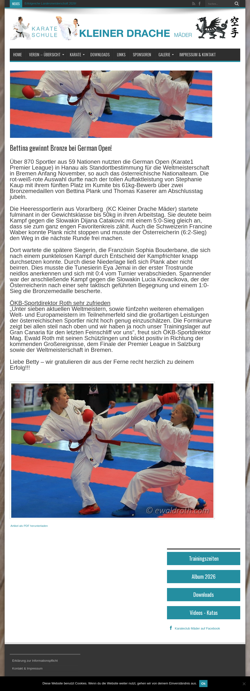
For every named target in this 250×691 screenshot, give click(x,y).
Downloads (100, 55)
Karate (77, 55)
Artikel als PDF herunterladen (29, 525)
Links (121, 55)
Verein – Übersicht (46, 55)
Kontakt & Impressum (27, 668)
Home (17, 55)
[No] (243, 683)
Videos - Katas (204, 612)
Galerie (166, 55)
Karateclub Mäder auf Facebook (193, 628)
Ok (203, 683)
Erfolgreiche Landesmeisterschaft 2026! (50, 3)
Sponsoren (142, 55)
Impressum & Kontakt (197, 55)
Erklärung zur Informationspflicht (35, 660)
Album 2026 (204, 576)
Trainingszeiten (204, 558)
